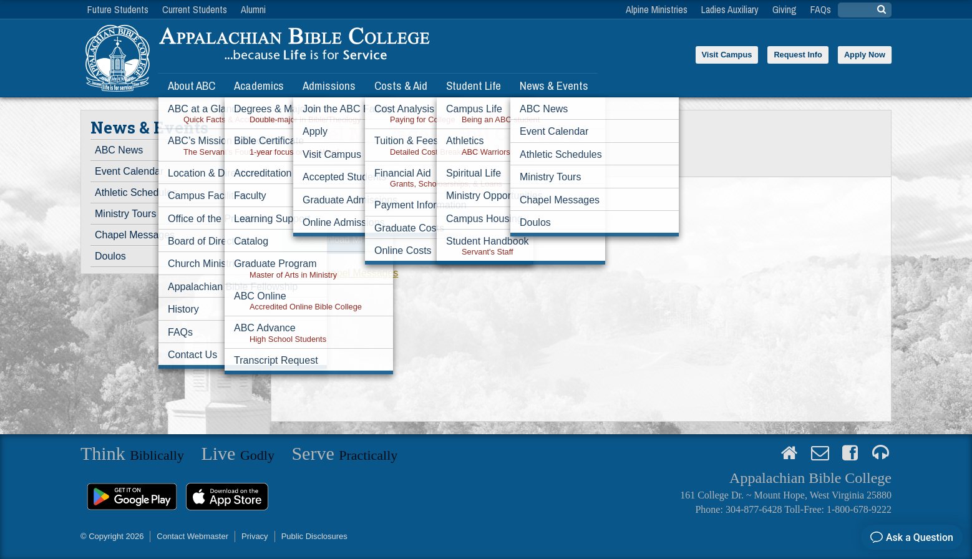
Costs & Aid (400, 85)
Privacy (254, 536)
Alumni (253, 9)
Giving (784, 9)
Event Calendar (129, 171)
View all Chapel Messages (339, 273)
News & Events (554, 85)
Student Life (473, 85)
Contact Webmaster (192, 536)
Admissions (329, 85)
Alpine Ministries (657, 9)
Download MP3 (340, 239)
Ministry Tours (125, 213)
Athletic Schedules (136, 192)
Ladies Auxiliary (730, 9)
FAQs (820, 9)
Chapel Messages (135, 235)
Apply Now (864, 54)
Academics (259, 85)
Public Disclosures (314, 536)
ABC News (119, 150)
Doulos (110, 256)
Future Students (117, 9)
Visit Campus (727, 54)
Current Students (194, 9)
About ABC (191, 85)
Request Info (798, 54)
